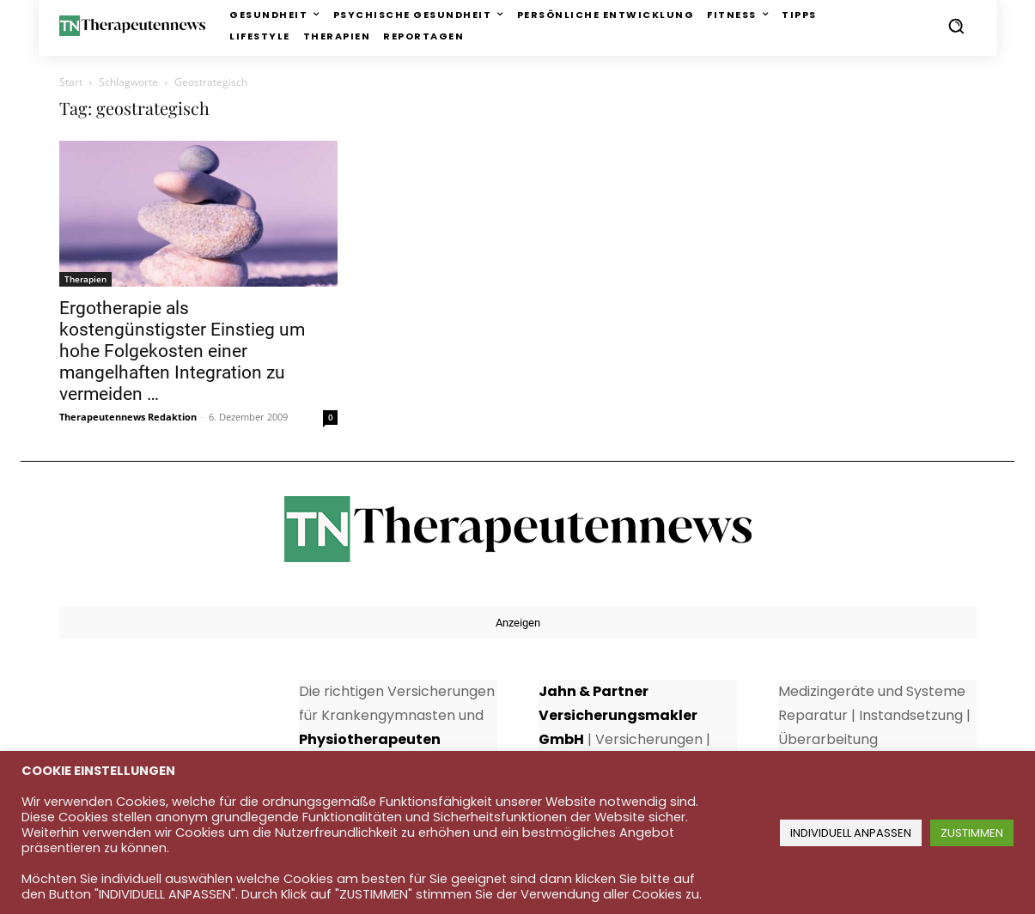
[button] (956, 25)
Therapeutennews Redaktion (128, 416)
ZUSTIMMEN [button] (972, 833)
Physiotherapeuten (370, 739)
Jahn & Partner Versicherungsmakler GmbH (618, 715)
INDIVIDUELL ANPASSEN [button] (850, 833)
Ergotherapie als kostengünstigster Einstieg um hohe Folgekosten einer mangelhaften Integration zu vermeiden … (182, 351)
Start (70, 82)
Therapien (85, 279)
